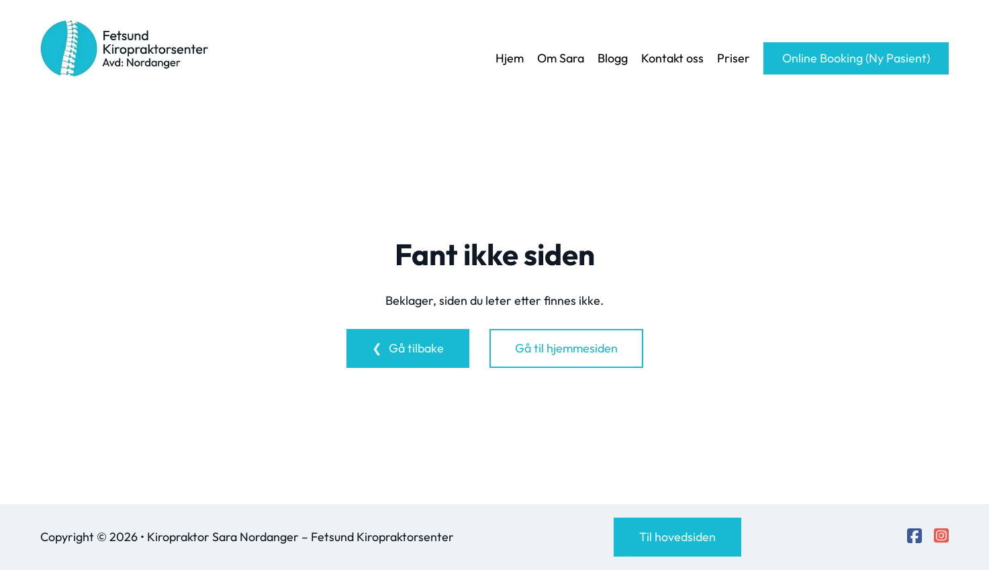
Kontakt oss (672, 58)
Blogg (613, 58)
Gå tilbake (416, 348)
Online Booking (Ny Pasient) (856, 58)
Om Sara (560, 58)
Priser (733, 58)
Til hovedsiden (677, 536)
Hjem (510, 58)
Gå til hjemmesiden (566, 348)
